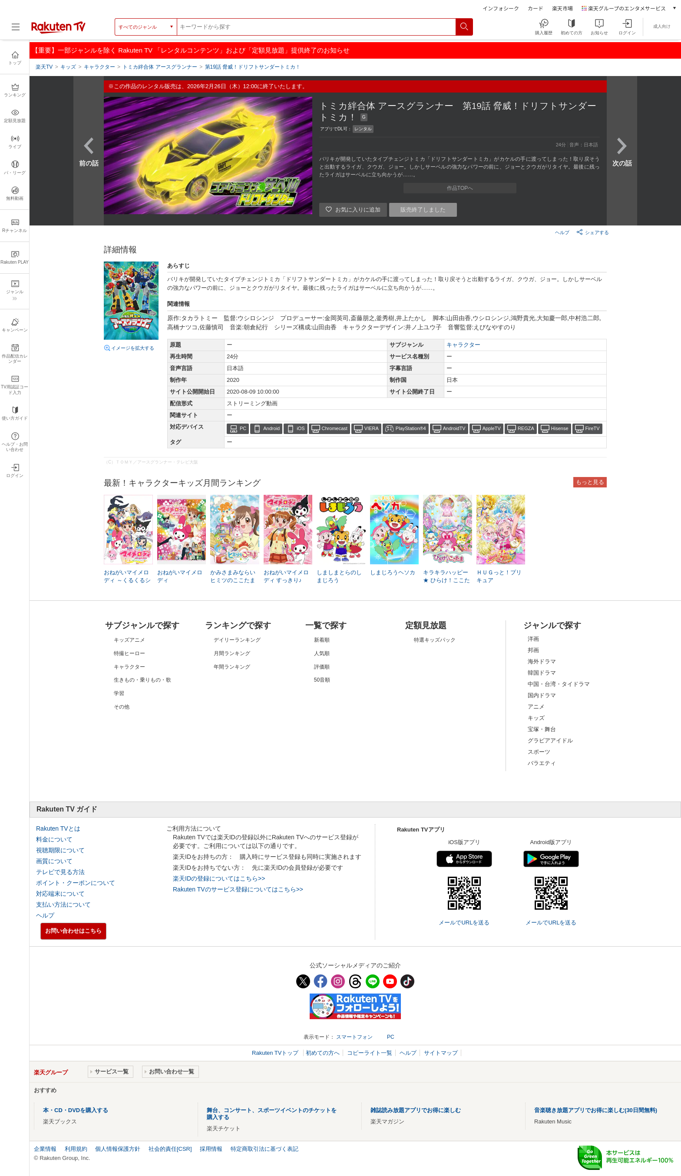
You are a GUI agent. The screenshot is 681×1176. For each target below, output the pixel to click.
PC (243, 428)
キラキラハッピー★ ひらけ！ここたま (446, 580)
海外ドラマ (542, 661)
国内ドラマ (542, 695)
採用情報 (211, 1149)
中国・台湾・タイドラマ (559, 684)
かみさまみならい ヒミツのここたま (232, 576)
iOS (300, 428)
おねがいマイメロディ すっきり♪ (286, 576)
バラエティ (542, 763)
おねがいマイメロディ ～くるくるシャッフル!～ (127, 580)
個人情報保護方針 (117, 1149)
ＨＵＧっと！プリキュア (499, 576)
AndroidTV (454, 428)
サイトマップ (441, 1053)
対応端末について (60, 893)
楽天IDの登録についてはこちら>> (219, 878)
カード (535, 8)
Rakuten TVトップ (276, 1053)
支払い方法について (63, 904)
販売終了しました (423, 209)
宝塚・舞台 (542, 729)
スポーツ (539, 752)
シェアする (592, 232)
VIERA (371, 428)
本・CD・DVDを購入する (75, 1110)
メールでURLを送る (464, 922)
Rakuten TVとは (58, 828)
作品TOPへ (460, 188)
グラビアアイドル (550, 740)
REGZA (526, 428)
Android (271, 428)
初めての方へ (323, 1053)
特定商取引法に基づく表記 (264, 1149)
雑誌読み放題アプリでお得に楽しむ (415, 1110)
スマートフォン (354, 1037)
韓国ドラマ (542, 672)
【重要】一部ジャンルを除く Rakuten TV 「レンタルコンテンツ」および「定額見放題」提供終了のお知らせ (191, 50)
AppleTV (492, 428)
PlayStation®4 (411, 428)
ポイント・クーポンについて (75, 882)
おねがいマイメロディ (179, 576)
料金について (54, 839)
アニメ (536, 706)
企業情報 (45, 1149)
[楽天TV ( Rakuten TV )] (58, 32)
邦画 (533, 650)
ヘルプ (562, 232)
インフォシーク (501, 8)
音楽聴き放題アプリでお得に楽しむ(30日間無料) (595, 1110)
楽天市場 (562, 8)
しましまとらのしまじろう (339, 576)
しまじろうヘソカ (392, 572)
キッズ (536, 718)
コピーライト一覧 (369, 1053)
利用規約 (76, 1149)
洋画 (533, 639)
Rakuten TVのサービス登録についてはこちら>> (238, 889)
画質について (54, 861)
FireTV (592, 428)
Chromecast (334, 428)
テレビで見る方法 (60, 871)
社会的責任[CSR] (170, 1149)
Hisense (560, 428)
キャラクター (463, 344)
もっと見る (590, 482)
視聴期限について (60, 850)
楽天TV (44, 67)
